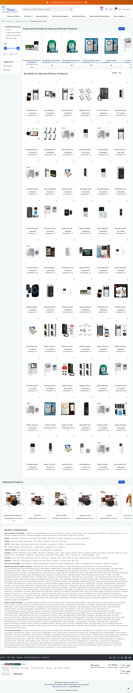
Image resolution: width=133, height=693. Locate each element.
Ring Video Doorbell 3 (103, 189)
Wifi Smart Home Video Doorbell (50, 307)
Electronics (28, 16)
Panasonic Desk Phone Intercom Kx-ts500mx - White (68, 189)
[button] (123, 72)
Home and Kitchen (42, 16)
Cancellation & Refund (37, 668)
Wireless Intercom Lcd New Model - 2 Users (68, 346)
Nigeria (8, 70)
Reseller (67, 668)
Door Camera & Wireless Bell (68, 110)
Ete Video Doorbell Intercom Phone (103, 150)
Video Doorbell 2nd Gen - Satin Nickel (103, 228)
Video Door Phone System (103, 425)
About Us (3, 657)
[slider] (5, 48)
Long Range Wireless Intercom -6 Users (50, 150)
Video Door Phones (11, 38)
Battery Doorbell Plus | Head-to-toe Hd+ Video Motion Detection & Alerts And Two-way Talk (85, 228)
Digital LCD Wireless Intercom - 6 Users (121, 425)
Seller (125, 666)
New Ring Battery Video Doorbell (50, 268)
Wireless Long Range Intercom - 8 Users (85, 346)
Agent (125, 672)
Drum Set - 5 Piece (85, 515)
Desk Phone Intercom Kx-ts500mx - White (32, 346)
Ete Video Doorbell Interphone (32, 386)
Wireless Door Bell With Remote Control (68, 425)
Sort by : (114, 73)
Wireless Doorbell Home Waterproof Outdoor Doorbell (32, 307)
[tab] (11, 62)
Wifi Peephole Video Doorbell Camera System (32, 150)
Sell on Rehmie (58, 668)
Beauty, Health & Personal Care (100, 16)
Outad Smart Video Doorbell (68, 307)
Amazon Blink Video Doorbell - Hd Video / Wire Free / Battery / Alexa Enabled (85, 425)
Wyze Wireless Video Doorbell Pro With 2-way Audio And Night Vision (85, 464)
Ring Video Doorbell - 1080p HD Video (32, 464)
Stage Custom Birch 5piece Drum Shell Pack (13, 515)
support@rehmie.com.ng (62, 687)
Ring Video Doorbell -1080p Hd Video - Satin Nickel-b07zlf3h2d (85, 150)
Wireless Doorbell (50, 425)
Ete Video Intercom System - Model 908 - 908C (50, 228)
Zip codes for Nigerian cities (32, 657)
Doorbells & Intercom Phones (14, 27)
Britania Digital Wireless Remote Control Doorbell (103, 386)
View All (121, 28)
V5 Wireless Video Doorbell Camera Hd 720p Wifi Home (32, 110)
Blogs (13, 657)
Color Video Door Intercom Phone (68, 150)
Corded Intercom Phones (13, 35)
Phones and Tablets (14, 16)
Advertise (113, 666)
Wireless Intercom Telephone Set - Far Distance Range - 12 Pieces (85, 110)
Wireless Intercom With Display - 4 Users (68, 386)
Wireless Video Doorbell (121, 346)
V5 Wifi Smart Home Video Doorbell (121, 189)
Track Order (48, 668)
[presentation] (128, 50)
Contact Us (45, 657)
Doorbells (8, 30)
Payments (19, 657)
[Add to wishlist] (22, 488)
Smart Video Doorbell (103, 268)
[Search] (47, 9)
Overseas (9, 66)
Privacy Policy (25, 668)
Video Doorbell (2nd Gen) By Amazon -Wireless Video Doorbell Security (85, 307)
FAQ (8, 657)
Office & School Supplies (60, 16)
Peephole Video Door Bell (121, 307)
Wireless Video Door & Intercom (103, 346)
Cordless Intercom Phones (13, 32)
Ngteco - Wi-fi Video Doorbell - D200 (50, 464)
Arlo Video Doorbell (85, 189)
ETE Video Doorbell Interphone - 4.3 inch (32, 189)
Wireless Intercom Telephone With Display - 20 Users (85, 386)
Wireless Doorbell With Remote (68, 228)
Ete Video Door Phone (32, 268)
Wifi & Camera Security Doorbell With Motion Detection (121, 150)
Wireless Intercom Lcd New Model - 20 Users (50, 346)
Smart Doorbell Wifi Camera (50, 189)
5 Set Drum (37, 515)
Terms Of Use (15, 668)
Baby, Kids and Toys (79, 16)
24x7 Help (6, 670)
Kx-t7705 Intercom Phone (103, 110)
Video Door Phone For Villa (85, 268)
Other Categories (120, 16)
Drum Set (109, 515)
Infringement (5, 668)
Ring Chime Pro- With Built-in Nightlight (68, 268)
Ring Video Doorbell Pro (121, 110)
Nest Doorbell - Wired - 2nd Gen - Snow (121, 464)
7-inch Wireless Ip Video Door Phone (50, 110)
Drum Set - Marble (61, 515)
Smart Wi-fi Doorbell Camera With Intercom (32, 228)
